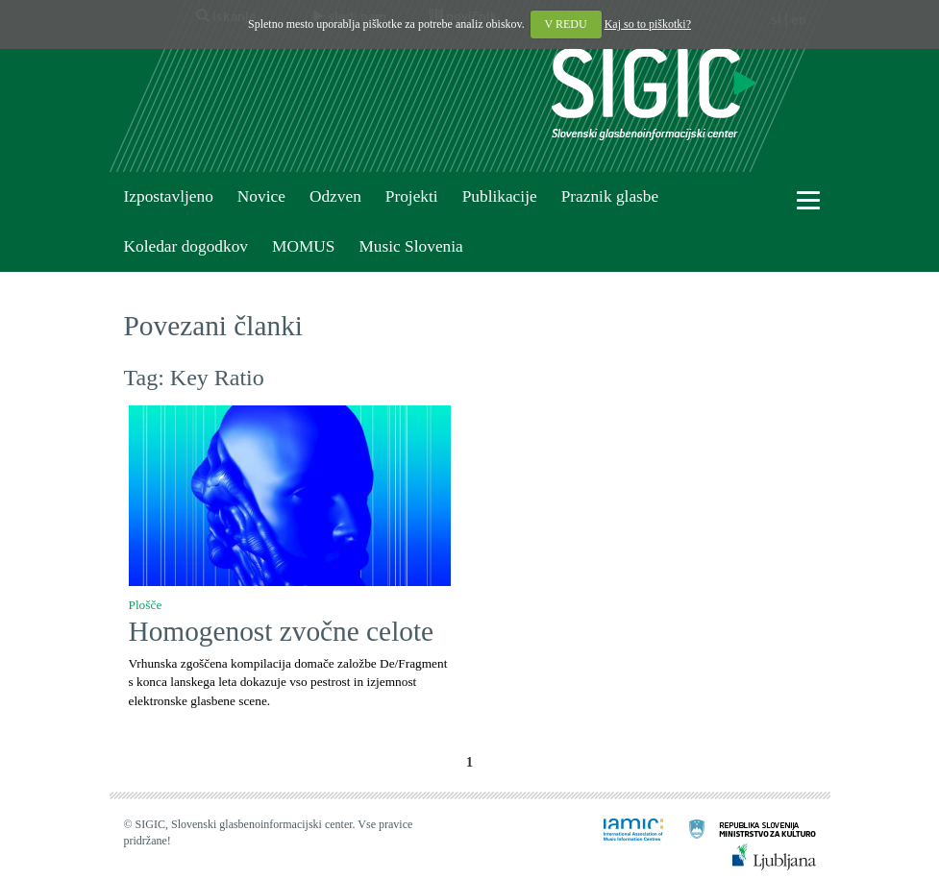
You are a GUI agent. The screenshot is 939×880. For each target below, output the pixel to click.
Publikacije (499, 196)
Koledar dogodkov (186, 246)
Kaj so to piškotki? (648, 24)
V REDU (566, 24)
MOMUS (303, 246)
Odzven (335, 196)
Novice (261, 196)
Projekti (411, 196)
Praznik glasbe (610, 196)
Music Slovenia (410, 246)
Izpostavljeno (168, 196)
